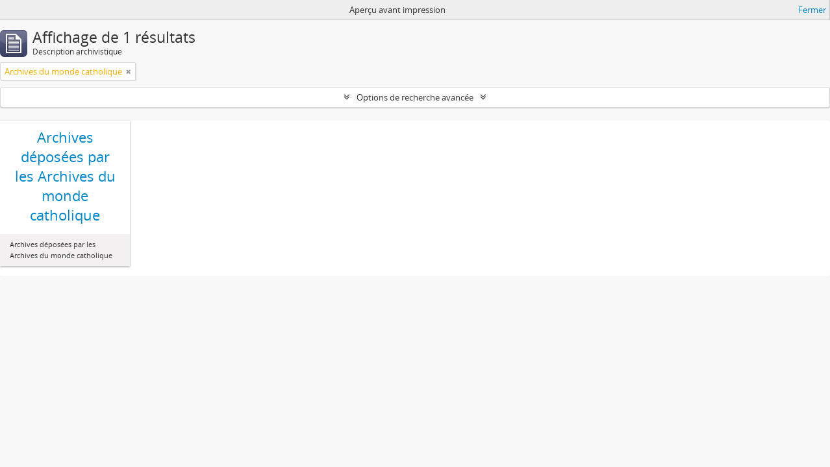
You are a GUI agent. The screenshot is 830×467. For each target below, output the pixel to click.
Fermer (812, 10)
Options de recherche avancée (415, 97)
